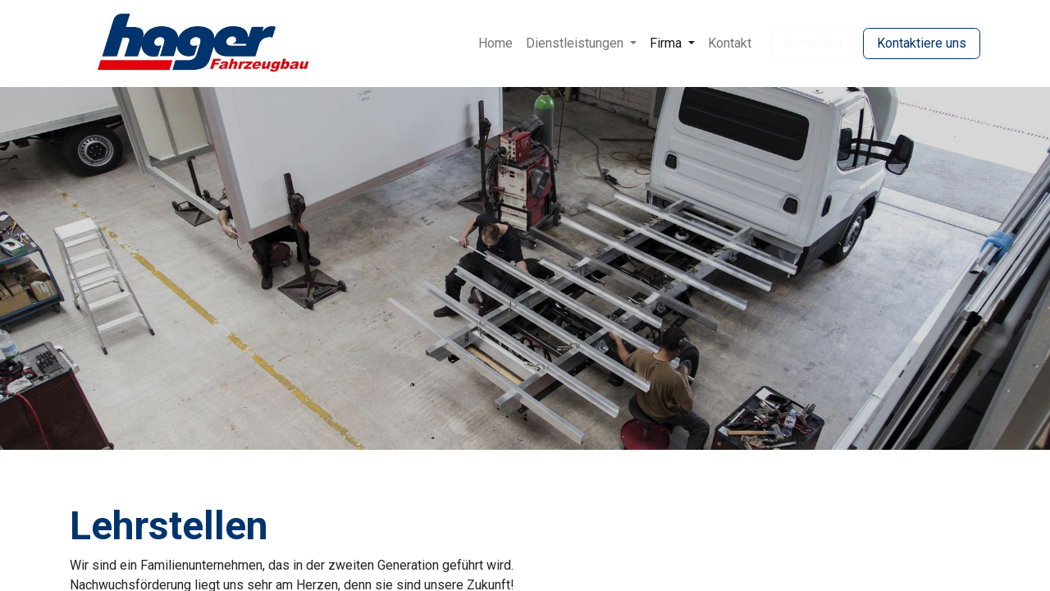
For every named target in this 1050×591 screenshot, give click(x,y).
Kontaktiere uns (921, 43)
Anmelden (813, 43)
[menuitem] (495, 43)
